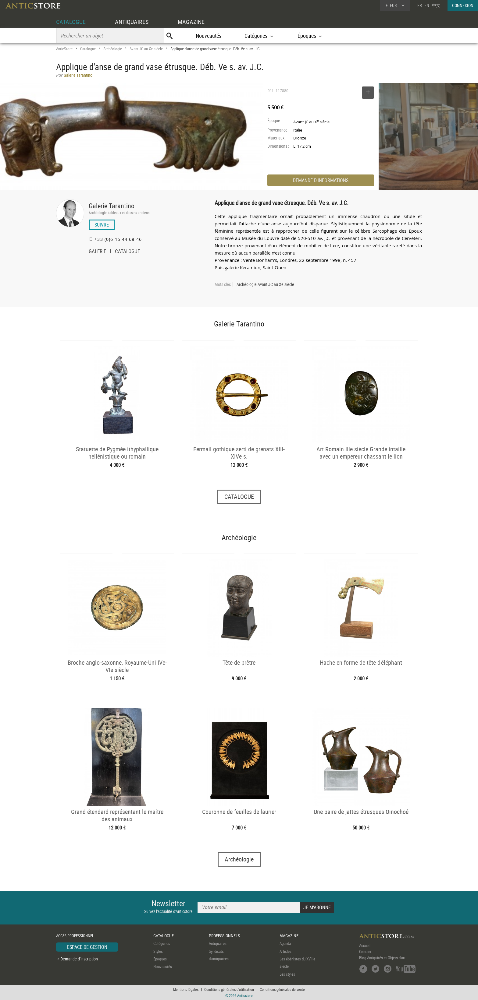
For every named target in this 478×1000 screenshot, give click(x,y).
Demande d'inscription (79, 959)
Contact (365, 951)
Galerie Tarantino (111, 205)
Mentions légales (185, 989)
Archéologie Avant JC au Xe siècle (265, 284)
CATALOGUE (71, 22)
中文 (436, 5)
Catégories (161, 943)
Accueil (364, 945)
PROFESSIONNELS (224, 935)
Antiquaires (218, 943)
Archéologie (112, 48)
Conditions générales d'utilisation (229, 989)
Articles (285, 951)
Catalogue (88, 48)
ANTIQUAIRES (131, 22)
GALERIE (97, 252)
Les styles (287, 974)
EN (426, 5)
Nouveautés (208, 35)
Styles (158, 951)
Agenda (285, 943)
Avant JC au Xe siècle (146, 48)
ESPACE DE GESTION (87, 947)
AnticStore (64, 48)
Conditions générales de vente (282, 989)
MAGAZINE (191, 22)
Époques (160, 959)
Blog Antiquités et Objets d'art (382, 957)
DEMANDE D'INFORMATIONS (320, 180)
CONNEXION (462, 5)
